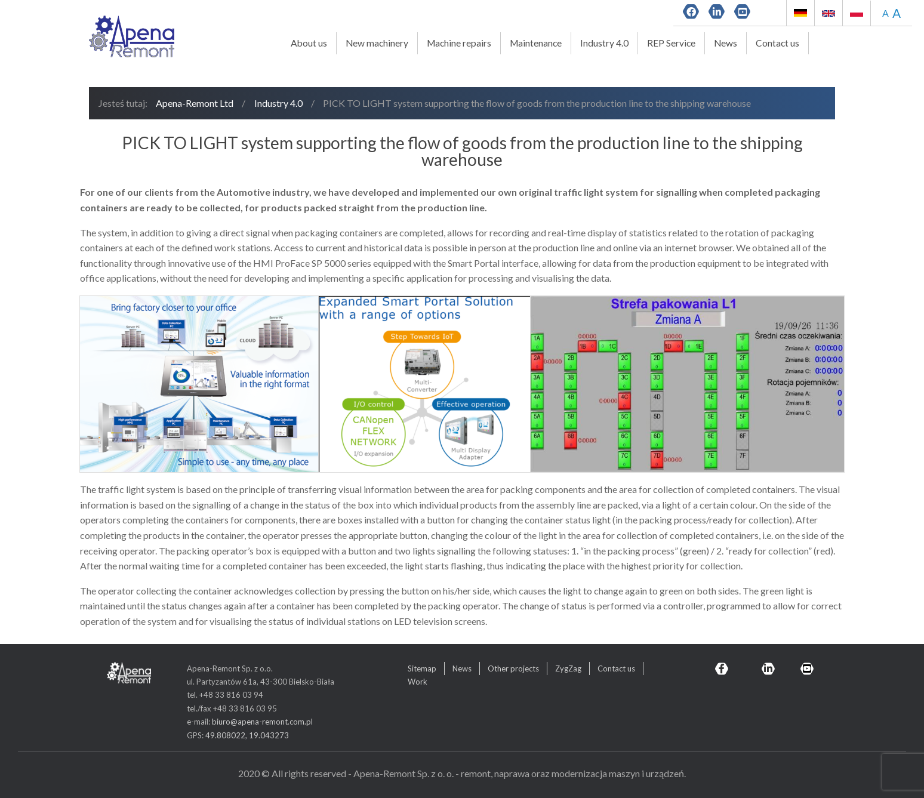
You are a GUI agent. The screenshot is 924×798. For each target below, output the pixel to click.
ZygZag (568, 668)
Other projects (513, 668)
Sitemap (422, 668)
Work (417, 681)
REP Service (671, 43)
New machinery (377, 43)
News (725, 43)
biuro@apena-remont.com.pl (262, 721)
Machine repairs (459, 43)
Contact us (777, 43)
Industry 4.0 (604, 43)
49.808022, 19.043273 (247, 735)
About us (309, 43)
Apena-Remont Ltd (194, 103)
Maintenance (536, 43)
